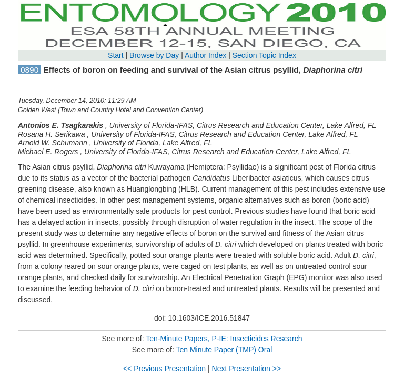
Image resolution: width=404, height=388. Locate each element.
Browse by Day (154, 55)
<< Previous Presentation (164, 368)
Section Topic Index (264, 55)
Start (116, 55)
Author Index (205, 55)
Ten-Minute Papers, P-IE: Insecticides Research (224, 338)
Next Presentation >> (246, 368)
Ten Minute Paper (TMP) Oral (224, 349)
